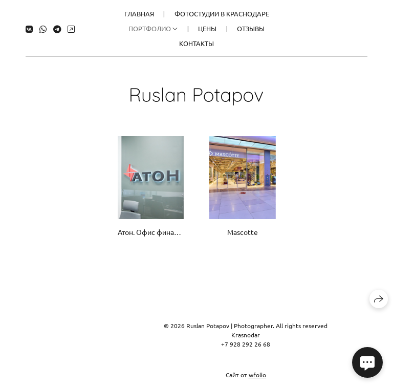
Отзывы (251, 28)
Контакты (196, 43)
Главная (139, 13)
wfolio (257, 375)
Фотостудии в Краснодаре (221, 13)
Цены (207, 28)
